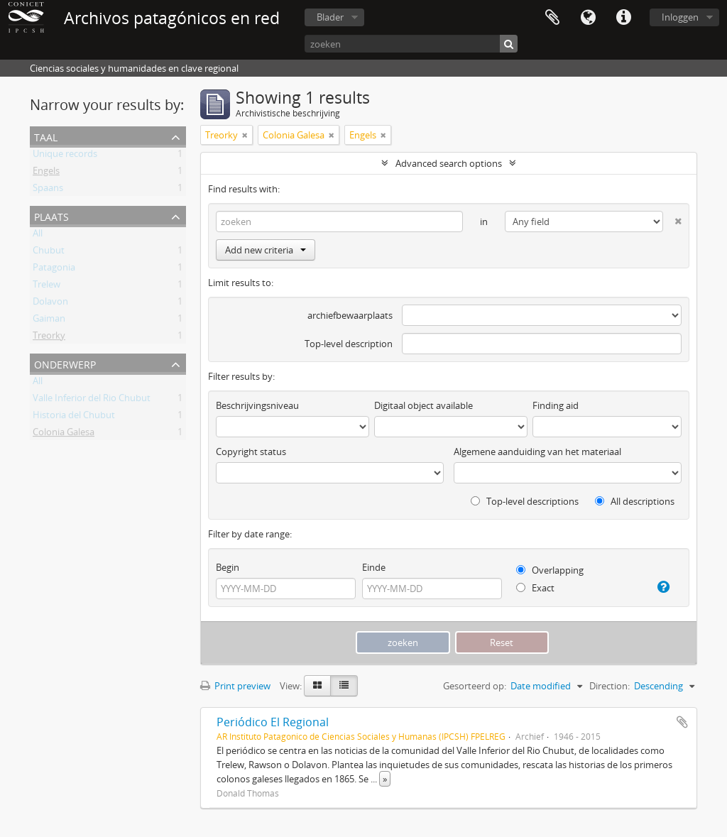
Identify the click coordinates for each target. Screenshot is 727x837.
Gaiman (49, 320)
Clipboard (552, 17)
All (38, 235)
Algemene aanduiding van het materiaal (537, 451)
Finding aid (555, 405)
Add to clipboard (682, 722)
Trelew (46, 286)
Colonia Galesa (63, 434)
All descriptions (634, 501)
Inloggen (680, 17)
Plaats (51, 215)
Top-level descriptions (525, 501)
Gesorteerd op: (474, 685)
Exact (535, 587)
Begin (227, 567)
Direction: (609, 685)
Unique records (65, 156)
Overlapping (550, 570)
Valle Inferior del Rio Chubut (92, 400)
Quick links (623, 17)
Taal (588, 17)
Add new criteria (265, 250)
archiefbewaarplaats (350, 315)
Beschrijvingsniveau (257, 405)
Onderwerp (65, 363)
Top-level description (349, 343)
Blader (330, 17)
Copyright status (251, 451)
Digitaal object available (423, 405)
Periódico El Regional (273, 722)
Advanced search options (448, 163)
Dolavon (50, 303)
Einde (374, 567)
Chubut (49, 252)
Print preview (235, 685)
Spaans (48, 190)
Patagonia (54, 269)
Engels (46, 173)
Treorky (49, 338)
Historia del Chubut (74, 417)
